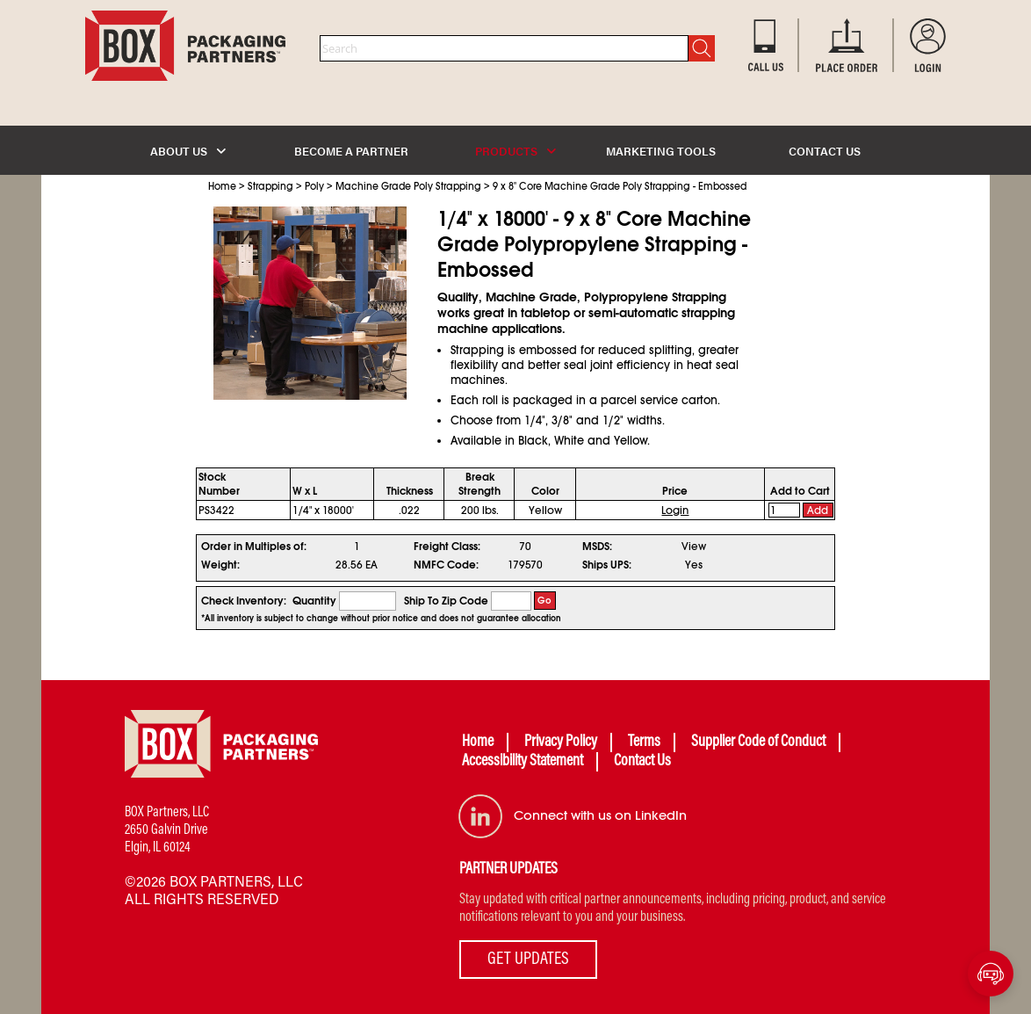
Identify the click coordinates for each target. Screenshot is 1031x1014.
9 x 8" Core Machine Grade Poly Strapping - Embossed (619, 186)
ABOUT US (188, 150)
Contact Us (642, 762)
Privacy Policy (560, 742)
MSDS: (597, 547)
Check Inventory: (243, 601)
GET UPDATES (528, 959)
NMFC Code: (446, 565)
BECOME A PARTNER (351, 150)
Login (675, 510)
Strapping (270, 186)
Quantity (314, 601)
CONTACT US (825, 150)
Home (222, 186)
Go (544, 600)
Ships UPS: (606, 565)
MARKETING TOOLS (661, 150)
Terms (644, 742)
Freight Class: (447, 547)
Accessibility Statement (522, 762)
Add (817, 510)
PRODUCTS (515, 150)
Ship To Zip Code (446, 601)
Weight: (220, 565)
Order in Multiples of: (253, 547)
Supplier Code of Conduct (758, 742)
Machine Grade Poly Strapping (408, 186)
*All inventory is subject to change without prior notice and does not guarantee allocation (381, 618)
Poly (314, 186)
